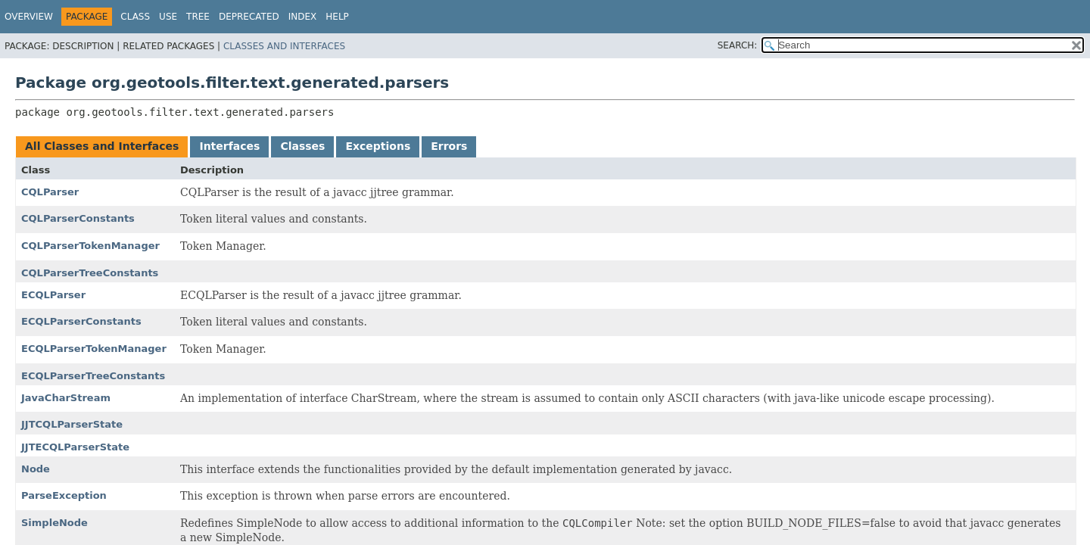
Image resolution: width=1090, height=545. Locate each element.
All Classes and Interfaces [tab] (102, 146)
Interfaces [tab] (229, 146)
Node (35, 469)
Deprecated (249, 16)
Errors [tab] (449, 146)
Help (337, 16)
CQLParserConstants (78, 218)
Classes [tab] (302, 146)
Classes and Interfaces (284, 46)
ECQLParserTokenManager (94, 348)
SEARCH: (738, 45)
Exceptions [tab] (377, 146)
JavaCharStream (66, 397)
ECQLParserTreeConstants (93, 376)
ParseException (64, 495)
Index (302, 16)
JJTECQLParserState (75, 447)
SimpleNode (54, 522)
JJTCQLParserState (72, 424)
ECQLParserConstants (81, 321)
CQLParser (50, 192)
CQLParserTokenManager (90, 245)
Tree (198, 16)
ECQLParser (53, 295)
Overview (29, 16)
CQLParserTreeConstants (89, 273)
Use (168, 16)
